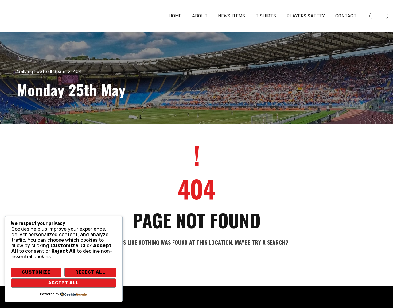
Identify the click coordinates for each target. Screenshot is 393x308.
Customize (36, 272)
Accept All (63, 283)
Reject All (90, 272)
